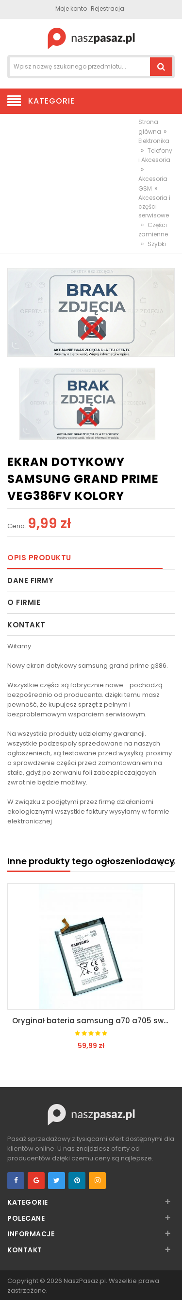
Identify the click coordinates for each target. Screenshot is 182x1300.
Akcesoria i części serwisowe (154, 206)
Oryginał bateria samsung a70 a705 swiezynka (93, 1020)
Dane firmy (30, 580)
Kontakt (26, 625)
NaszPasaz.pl (85, 1280)
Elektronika (153, 141)
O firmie (23, 602)
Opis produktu (39, 557)
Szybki (157, 244)
